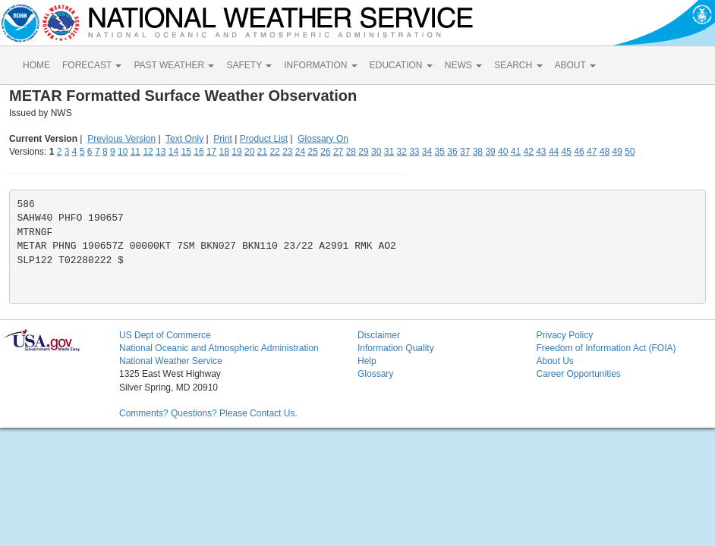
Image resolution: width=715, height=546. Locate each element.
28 (351, 151)
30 (376, 151)
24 (300, 151)
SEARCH (518, 65)
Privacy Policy (564, 335)
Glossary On (323, 138)
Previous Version (121, 138)
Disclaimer (379, 335)
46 (579, 151)
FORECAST (91, 65)
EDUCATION (401, 65)
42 (528, 151)
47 (592, 151)
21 (262, 151)
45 (567, 151)
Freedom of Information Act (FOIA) (606, 348)
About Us (554, 361)
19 (236, 151)
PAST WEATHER (174, 65)
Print (222, 138)
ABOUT (575, 65)
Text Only (184, 138)
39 (490, 151)
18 (224, 151)
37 (465, 151)
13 (160, 151)
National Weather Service (170, 361)
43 (541, 151)
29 (363, 151)
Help (367, 361)
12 (148, 151)
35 (440, 151)
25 (313, 151)
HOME (36, 65)
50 (630, 151)
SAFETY (249, 65)
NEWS (463, 65)
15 (186, 151)
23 (287, 151)
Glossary (375, 374)
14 (173, 151)
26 (325, 151)
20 (249, 151)
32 (401, 151)
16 (198, 151)
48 (604, 151)
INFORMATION (320, 65)
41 (516, 151)
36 (452, 151)
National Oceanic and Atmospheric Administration (219, 348)
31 (389, 151)
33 (414, 151)
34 (427, 151)
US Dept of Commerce (165, 335)
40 (503, 151)
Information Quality (396, 348)
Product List (264, 138)
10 (123, 151)
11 (135, 151)
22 (274, 151)
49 (617, 151)
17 (211, 151)
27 (338, 151)
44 (554, 151)
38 (478, 151)
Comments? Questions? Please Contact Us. (208, 413)
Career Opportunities (578, 374)
